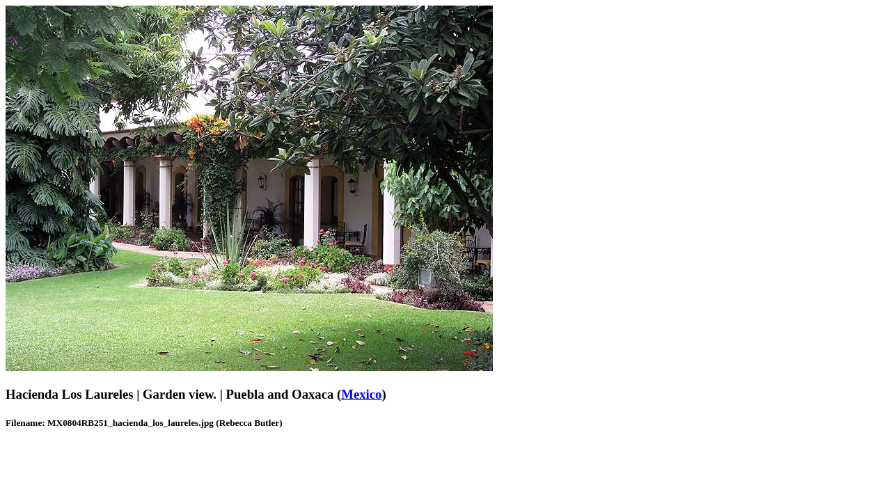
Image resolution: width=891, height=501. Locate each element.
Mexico (361, 394)
